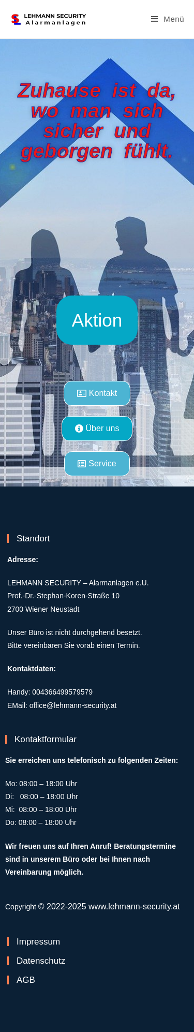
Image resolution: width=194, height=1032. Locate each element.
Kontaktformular (45, 739)
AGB (26, 980)
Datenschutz (41, 961)
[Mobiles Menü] (167, 18)
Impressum (38, 942)
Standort (33, 538)
